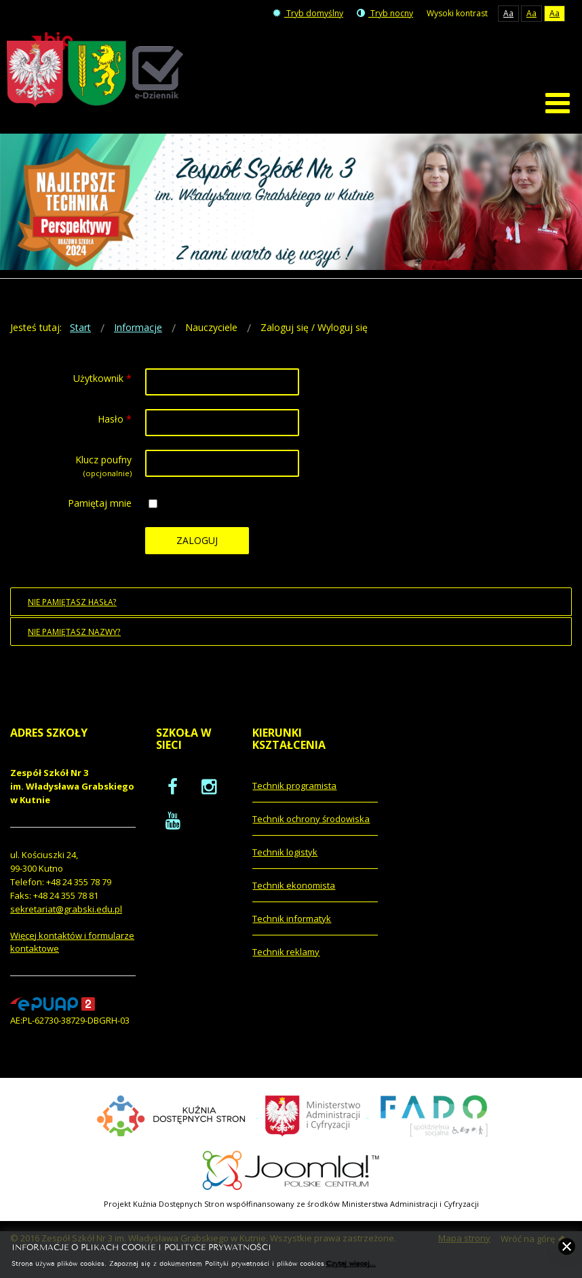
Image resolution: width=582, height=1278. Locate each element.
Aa (508, 13)
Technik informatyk (291, 924)
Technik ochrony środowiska (311, 824)
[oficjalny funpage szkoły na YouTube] (173, 825)
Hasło (115, 425)
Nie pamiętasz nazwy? (74, 637)
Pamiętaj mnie (100, 509)
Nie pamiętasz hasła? (72, 607)
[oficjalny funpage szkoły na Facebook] (173, 791)
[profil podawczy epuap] (52, 1009)
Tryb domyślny (308, 13)
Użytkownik (102, 384)
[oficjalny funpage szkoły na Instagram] (208, 791)
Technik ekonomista (293, 891)
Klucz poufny (103, 465)
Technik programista (294, 791)
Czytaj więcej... (351, 1263)
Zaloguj (197, 546)
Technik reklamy (285, 957)
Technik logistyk (284, 857)
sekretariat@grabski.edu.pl (66, 915)
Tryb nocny (385, 13)
